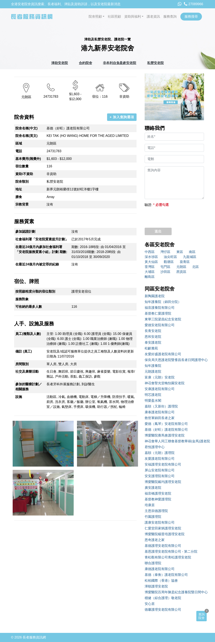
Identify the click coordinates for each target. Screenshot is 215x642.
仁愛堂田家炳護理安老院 (163, 528)
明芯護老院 (153, 394)
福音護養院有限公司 (160, 307)
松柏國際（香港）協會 (161, 580)
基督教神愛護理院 (158, 499)
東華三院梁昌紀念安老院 (163, 319)
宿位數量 (22, 166)
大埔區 (150, 272)
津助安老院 (59, 63)
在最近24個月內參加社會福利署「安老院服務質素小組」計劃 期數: (41, 249)
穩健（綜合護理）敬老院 (163, 598)
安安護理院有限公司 (160, 476)
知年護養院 (153, 365)
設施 (18, 397)
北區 (195, 267)
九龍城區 (189, 257)
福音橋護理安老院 (158, 493)
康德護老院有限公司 (160, 569)
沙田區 (165, 272)
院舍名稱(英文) (26, 135)
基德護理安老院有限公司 (163, 545)
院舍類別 (22, 181)
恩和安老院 (153, 336)
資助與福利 (132, 16)
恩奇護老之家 (155, 540)
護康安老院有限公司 (160, 522)
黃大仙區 (151, 262)
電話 (18, 151)
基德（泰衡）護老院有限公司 (166, 574)
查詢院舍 (201, 616)
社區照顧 (114, 16)
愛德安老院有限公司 (160, 325)
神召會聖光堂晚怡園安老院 (164, 383)
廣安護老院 (153, 487)
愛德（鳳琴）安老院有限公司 (166, 424)
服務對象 (22, 299)
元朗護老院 (153, 371)
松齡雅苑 (151, 348)
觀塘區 (169, 262)
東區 (179, 252)
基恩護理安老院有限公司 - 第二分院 (171, 551)
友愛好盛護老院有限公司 (163, 354)
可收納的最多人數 (28, 306)
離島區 (150, 276)
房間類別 (22, 364)
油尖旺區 (170, 257)
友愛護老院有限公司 (160, 458)
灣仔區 (165, 252)
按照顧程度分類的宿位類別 (35, 291)
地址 (18, 189)
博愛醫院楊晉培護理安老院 (164, 534)
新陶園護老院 (155, 296)
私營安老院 (155, 63)
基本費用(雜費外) (28, 158)
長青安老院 (153, 331)
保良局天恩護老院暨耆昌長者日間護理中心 (174, 360)
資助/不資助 (24, 174)
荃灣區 (150, 267)
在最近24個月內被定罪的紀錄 (37, 264)
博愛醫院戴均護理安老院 (163, 482)
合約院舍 (85, 63)
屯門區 (165, 267)
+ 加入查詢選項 (122, 117)
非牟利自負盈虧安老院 (119, 63)
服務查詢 (170, 16)
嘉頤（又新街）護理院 (161, 406)
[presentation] (176, 216)
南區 (192, 252)
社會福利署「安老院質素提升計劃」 (41, 239)
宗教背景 (22, 204)
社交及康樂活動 (27, 371)
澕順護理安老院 (156, 586)
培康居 (150, 505)
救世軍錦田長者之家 (160, 418)
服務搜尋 (191, 16)
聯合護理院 (153, 563)
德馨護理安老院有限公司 (163, 609)
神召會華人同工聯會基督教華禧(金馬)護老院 (174, 441)
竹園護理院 (153, 516)
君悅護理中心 (155, 447)
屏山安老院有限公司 (160, 470)
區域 (18, 143)
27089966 (193, 4)
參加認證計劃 (25, 231)
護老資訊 (153, 16)
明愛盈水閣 (153, 400)
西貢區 (181, 272)
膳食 (18, 197)
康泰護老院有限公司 (160, 412)
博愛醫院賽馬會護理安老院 (164, 435)
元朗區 (181, 267)
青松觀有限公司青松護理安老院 (168, 557)
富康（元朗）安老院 (160, 377)
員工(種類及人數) (28, 334)
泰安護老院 (153, 342)
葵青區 (185, 262)
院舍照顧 (95, 16)
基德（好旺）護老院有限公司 (166, 429)
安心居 (150, 604)
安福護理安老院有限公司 (163, 464)
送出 (158, 231)
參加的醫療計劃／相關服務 (28, 386)
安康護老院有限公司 (160, 389)
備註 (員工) (23, 351)
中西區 (150, 252)
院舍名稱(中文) (26, 128)
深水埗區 (151, 257)
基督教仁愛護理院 (158, 313)
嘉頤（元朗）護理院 (160, 453)
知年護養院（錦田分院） (163, 302)
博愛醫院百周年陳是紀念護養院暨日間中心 (174, 592)
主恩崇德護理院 (156, 511)
